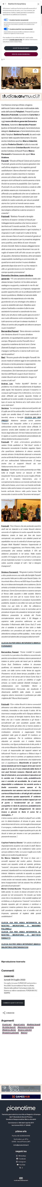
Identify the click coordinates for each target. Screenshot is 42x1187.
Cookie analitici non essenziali (21, 29)
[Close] (38, 4)
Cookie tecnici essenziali (18, 20)
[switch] (6, 29)
